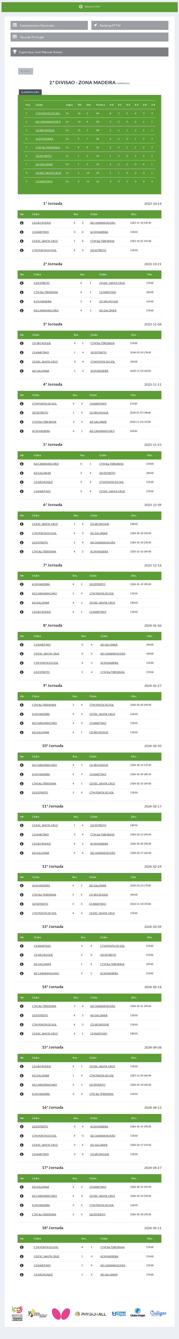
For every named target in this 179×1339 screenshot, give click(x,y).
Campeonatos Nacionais (33, 23)
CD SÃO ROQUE (45, 124)
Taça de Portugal (28, 33)
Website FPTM (89, 7)
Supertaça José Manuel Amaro (37, 45)
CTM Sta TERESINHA (48, 142)
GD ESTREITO (44, 150)
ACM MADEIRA (45, 133)
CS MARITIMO (44, 176)
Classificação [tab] (34, 85)
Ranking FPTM (107, 23)
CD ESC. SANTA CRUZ (48, 167)
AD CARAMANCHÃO (48, 116)
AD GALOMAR (44, 159)
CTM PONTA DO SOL (48, 108)
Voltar (25, 64)
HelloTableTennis (105, 1336)
